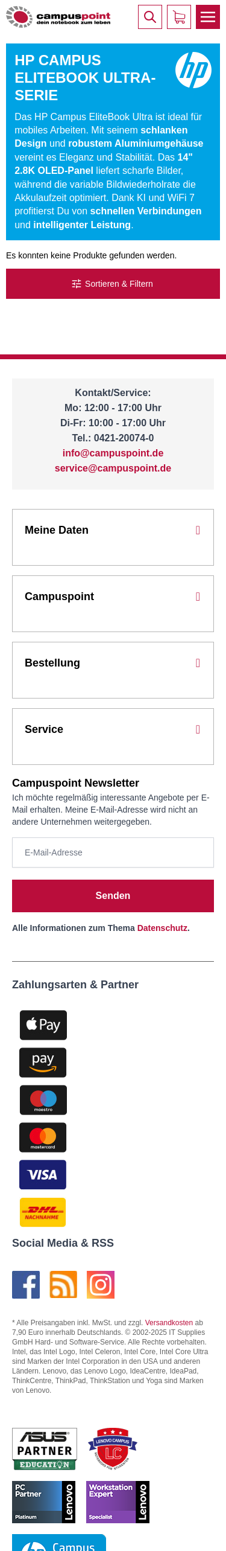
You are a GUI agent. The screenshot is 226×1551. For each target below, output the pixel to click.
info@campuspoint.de (113, 453)
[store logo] (58, 17)
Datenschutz (162, 928)
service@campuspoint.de (113, 468)
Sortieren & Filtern (112, 284)
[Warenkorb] (179, 17)
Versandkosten (169, 1323)
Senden (113, 896)
